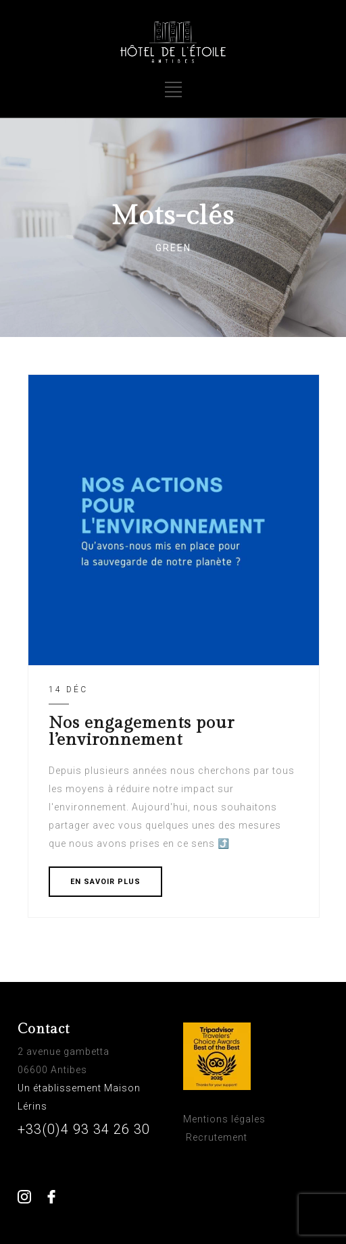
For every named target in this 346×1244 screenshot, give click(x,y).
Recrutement (216, 1137)
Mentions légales (224, 1119)
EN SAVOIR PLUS (105, 881)
